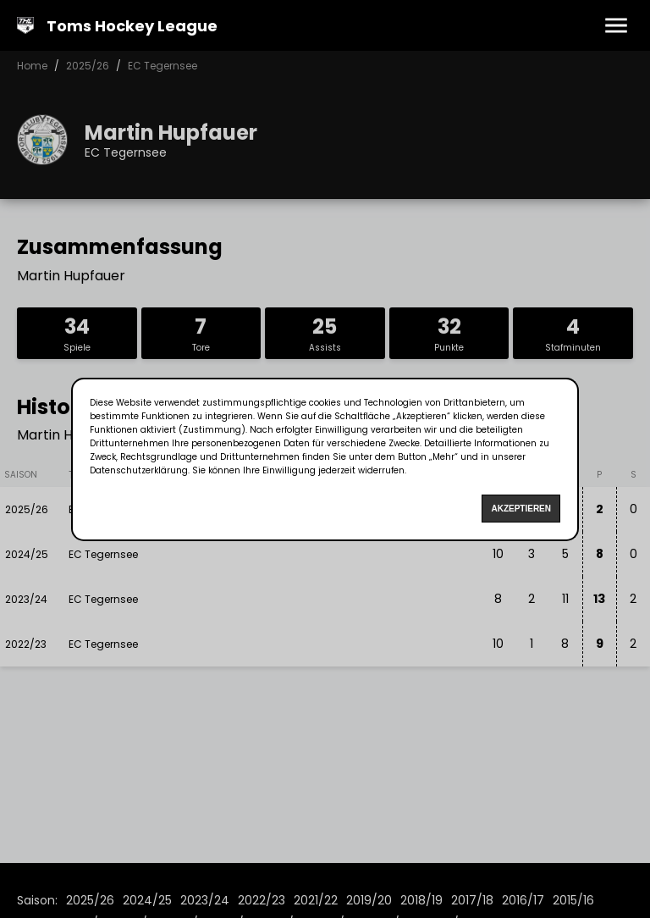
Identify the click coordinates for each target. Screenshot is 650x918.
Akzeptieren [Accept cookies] (521, 508)
